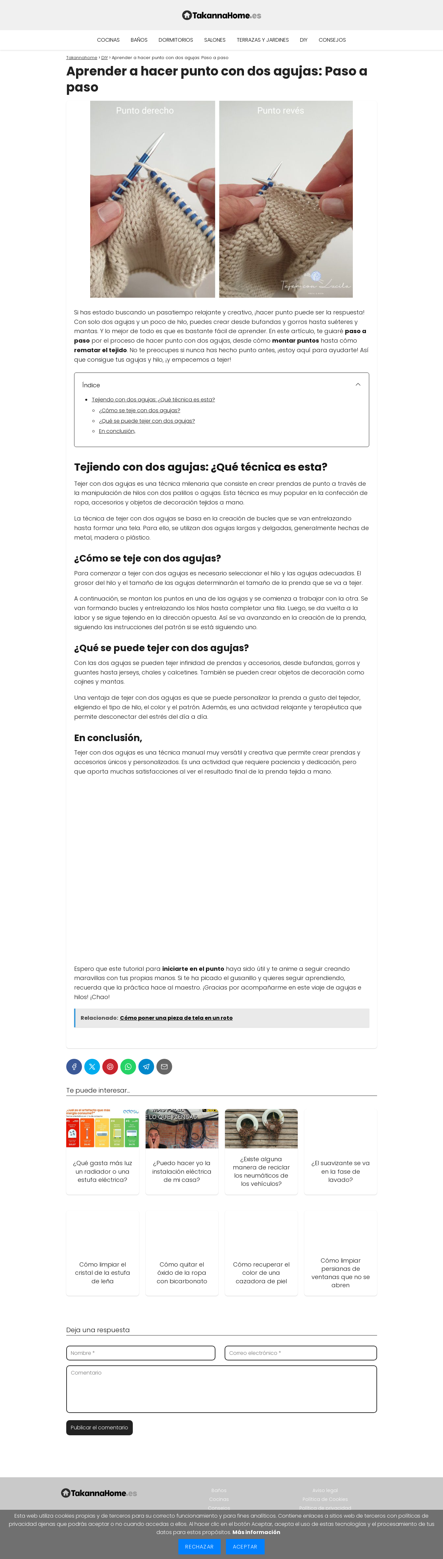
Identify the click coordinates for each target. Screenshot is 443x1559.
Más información (256, 1532)
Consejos (332, 40)
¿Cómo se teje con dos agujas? (139, 410)
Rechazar (199, 1546)
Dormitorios (176, 40)
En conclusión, (117, 431)
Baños (139, 40)
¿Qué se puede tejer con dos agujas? (147, 421)
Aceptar (245, 1546)
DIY (304, 40)
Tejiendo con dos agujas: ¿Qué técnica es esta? (153, 399)
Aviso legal (325, 1490)
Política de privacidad (325, 1508)
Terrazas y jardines (263, 40)
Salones (215, 40)
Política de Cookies (325, 1499)
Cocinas (108, 40)
